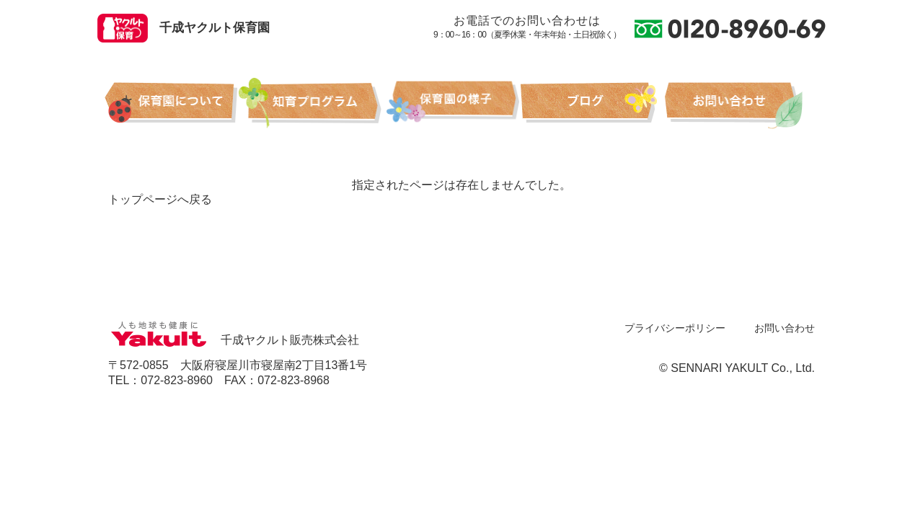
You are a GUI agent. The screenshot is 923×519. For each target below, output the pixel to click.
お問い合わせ (784, 328)
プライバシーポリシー (674, 328)
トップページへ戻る (160, 199)
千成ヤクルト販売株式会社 (233, 340)
